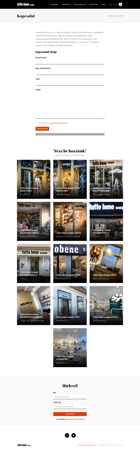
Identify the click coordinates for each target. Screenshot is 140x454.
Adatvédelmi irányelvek (86, 447)
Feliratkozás (70, 415)
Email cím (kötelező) (43, 68)
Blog (103, 4)
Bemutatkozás (79, 4)
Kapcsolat (112, 4)
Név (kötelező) (41, 58)
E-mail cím (57, 403)
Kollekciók (93, 4)
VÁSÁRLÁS (65, 4)
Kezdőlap (53, 4)
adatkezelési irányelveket (59, 123)
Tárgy (37, 79)
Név (54, 393)
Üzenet (38, 90)
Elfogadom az (71, 420)
